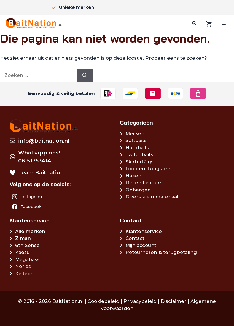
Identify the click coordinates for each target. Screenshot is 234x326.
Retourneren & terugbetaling (161, 252)
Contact (134, 238)
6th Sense (27, 245)
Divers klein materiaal (151, 196)
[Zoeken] (193, 23)
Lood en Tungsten (147, 168)
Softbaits (136, 140)
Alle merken (30, 231)
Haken (133, 175)
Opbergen (138, 190)
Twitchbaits (139, 154)
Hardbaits (137, 147)
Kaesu (22, 252)
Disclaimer (173, 301)
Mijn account (140, 245)
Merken (134, 133)
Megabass (27, 259)
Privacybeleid (140, 301)
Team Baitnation (41, 172)
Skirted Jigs (139, 161)
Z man (23, 238)
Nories (23, 266)
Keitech (24, 273)
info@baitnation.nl (43, 141)
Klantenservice (143, 231)
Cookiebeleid (103, 301)
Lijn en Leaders (143, 182)
